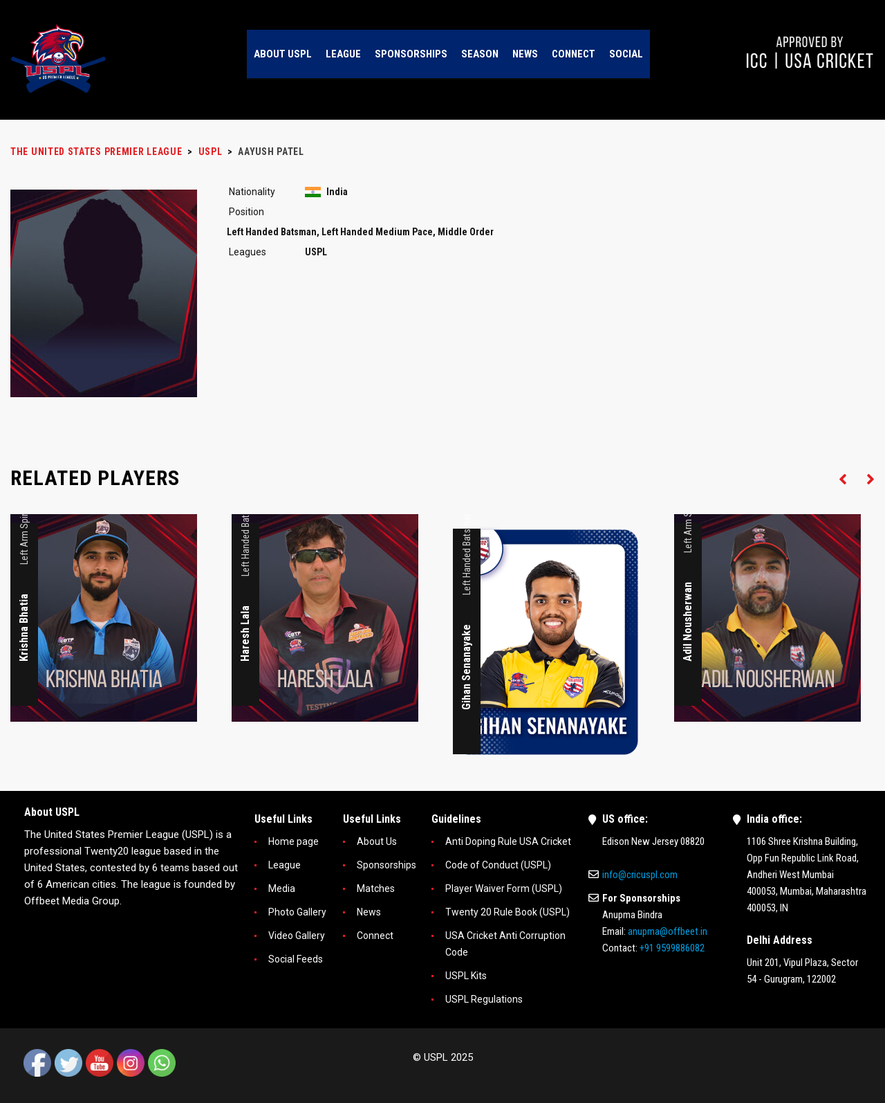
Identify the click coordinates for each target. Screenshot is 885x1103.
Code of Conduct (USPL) (498, 864)
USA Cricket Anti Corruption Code (505, 944)
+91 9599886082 (672, 948)
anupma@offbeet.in (667, 931)
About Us (377, 841)
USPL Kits (466, 975)
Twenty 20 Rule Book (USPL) (507, 912)
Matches (376, 888)
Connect (375, 935)
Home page (293, 841)
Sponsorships (386, 864)
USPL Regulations (484, 999)
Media (281, 888)
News (369, 912)
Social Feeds (295, 959)
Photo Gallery (297, 912)
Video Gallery (296, 935)
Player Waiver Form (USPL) (503, 888)
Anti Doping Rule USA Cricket (508, 841)
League (284, 864)
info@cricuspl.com (640, 874)
